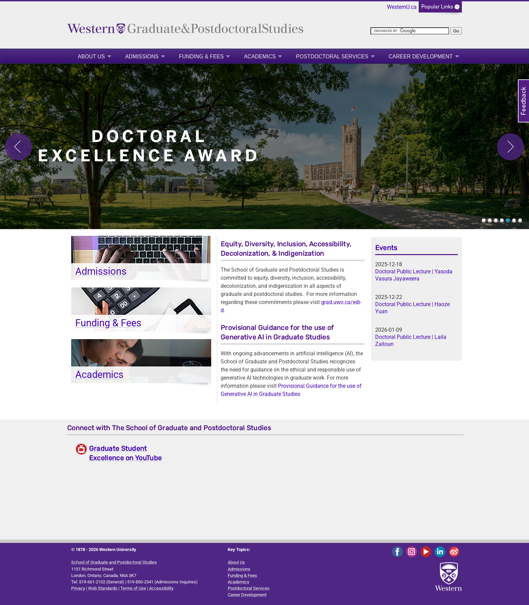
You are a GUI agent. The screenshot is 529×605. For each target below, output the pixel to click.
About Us (91, 56)
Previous (18, 146)
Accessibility (161, 588)
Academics (260, 56)
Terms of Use (133, 588)
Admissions (142, 56)
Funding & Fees (201, 56)
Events (386, 248)
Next (510, 146)
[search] (409, 30)
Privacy (78, 588)
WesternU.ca (402, 7)
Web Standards (102, 588)
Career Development (421, 56)
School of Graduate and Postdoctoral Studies (114, 562)
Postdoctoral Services (332, 56)
